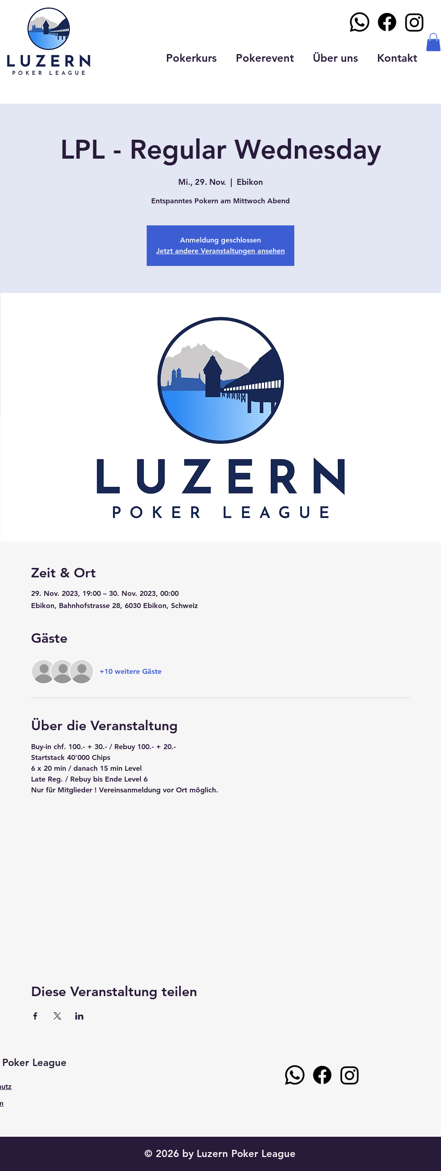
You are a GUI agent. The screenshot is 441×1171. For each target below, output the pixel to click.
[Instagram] (414, 22)
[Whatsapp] (359, 22)
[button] (433, 42)
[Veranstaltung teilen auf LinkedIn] (79, 1016)
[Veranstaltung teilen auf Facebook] (35, 1016)
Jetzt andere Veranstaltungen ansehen (220, 251)
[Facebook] (387, 22)
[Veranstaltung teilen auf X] (57, 1016)
